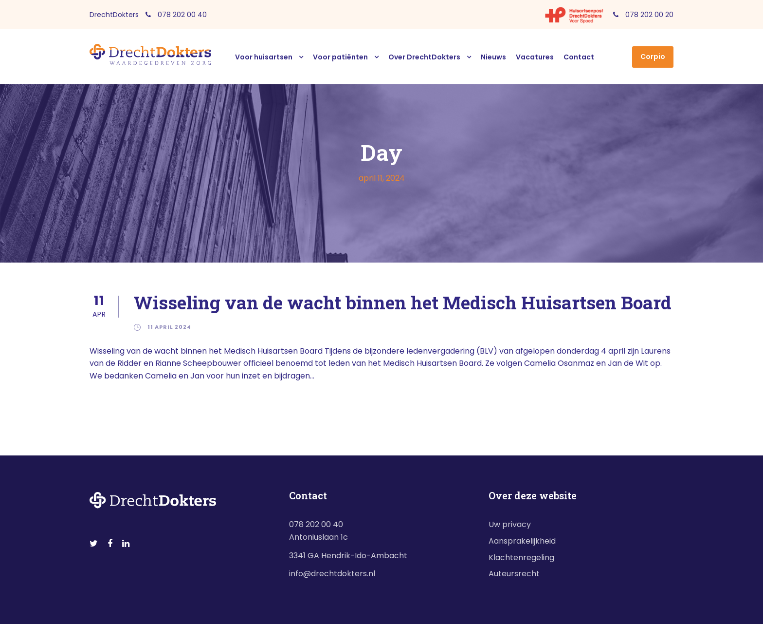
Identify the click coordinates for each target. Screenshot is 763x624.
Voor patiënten (340, 57)
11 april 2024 (169, 327)
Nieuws (493, 57)
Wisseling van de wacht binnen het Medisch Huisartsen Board (402, 302)
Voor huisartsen (263, 57)
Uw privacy (510, 524)
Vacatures (535, 57)
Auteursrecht (514, 573)
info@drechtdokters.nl (332, 573)
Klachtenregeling (521, 557)
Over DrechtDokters (424, 57)
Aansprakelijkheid (522, 541)
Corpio (652, 56)
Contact (578, 57)
